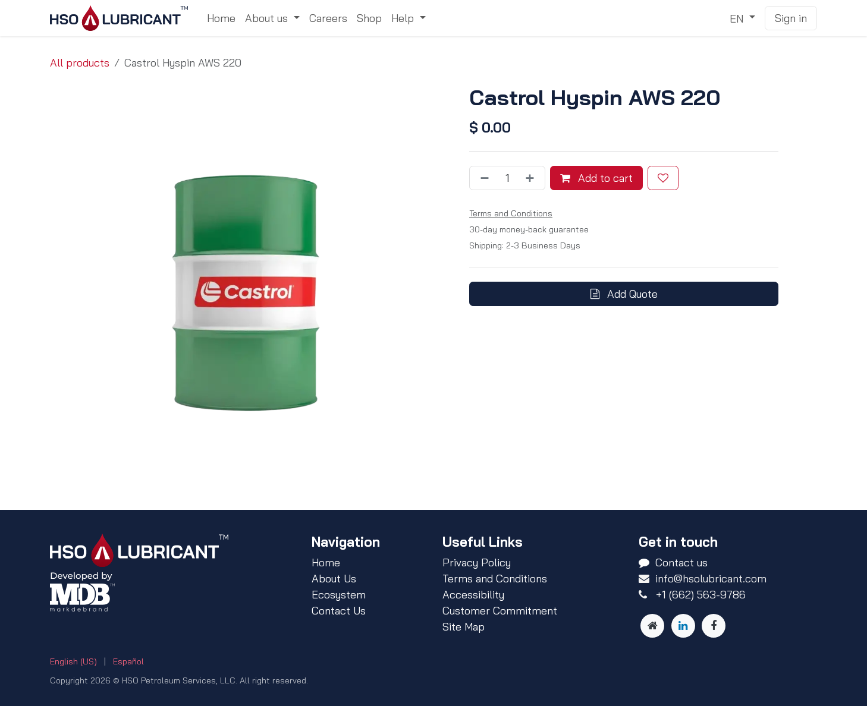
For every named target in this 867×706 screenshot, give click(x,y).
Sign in (791, 18)
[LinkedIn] (683, 626)
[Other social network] (652, 626)
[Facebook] (713, 626)
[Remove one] (482, 178)
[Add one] (532, 178)
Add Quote (624, 294)
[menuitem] (221, 18)
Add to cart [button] (596, 178)
